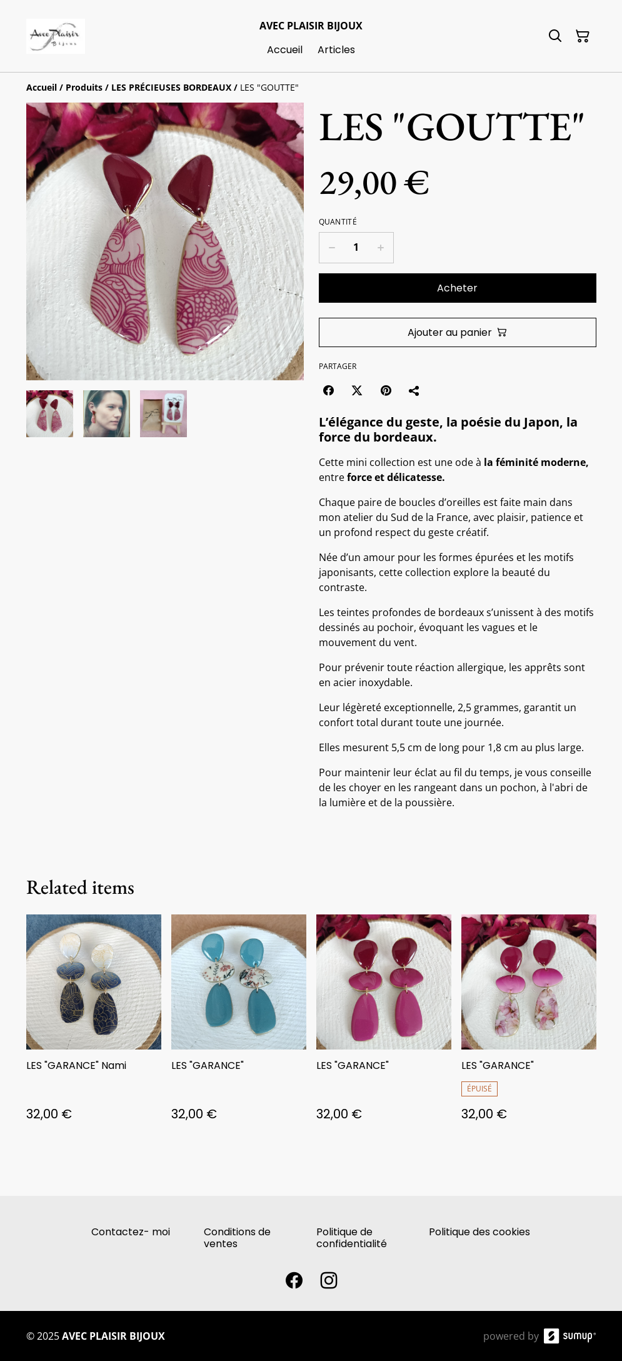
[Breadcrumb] (311, 88)
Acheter (457, 288)
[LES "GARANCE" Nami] (93, 1030)
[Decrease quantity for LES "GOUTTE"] (331, 247)
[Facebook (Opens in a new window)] (328, 390)
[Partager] (414, 390)
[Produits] (84, 87)
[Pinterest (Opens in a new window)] (385, 390)
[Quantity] (356, 247)
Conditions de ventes (237, 1238)
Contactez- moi (130, 1232)
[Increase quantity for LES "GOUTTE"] (381, 247)
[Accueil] (41, 87)
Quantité (338, 222)
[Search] (555, 36)
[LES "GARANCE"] (238, 1030)
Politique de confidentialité (351, 1238)
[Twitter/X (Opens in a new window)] (357, 390)
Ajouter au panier (457, 332)
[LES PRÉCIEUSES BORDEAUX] (171, 87)
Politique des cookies (479, 1232)
